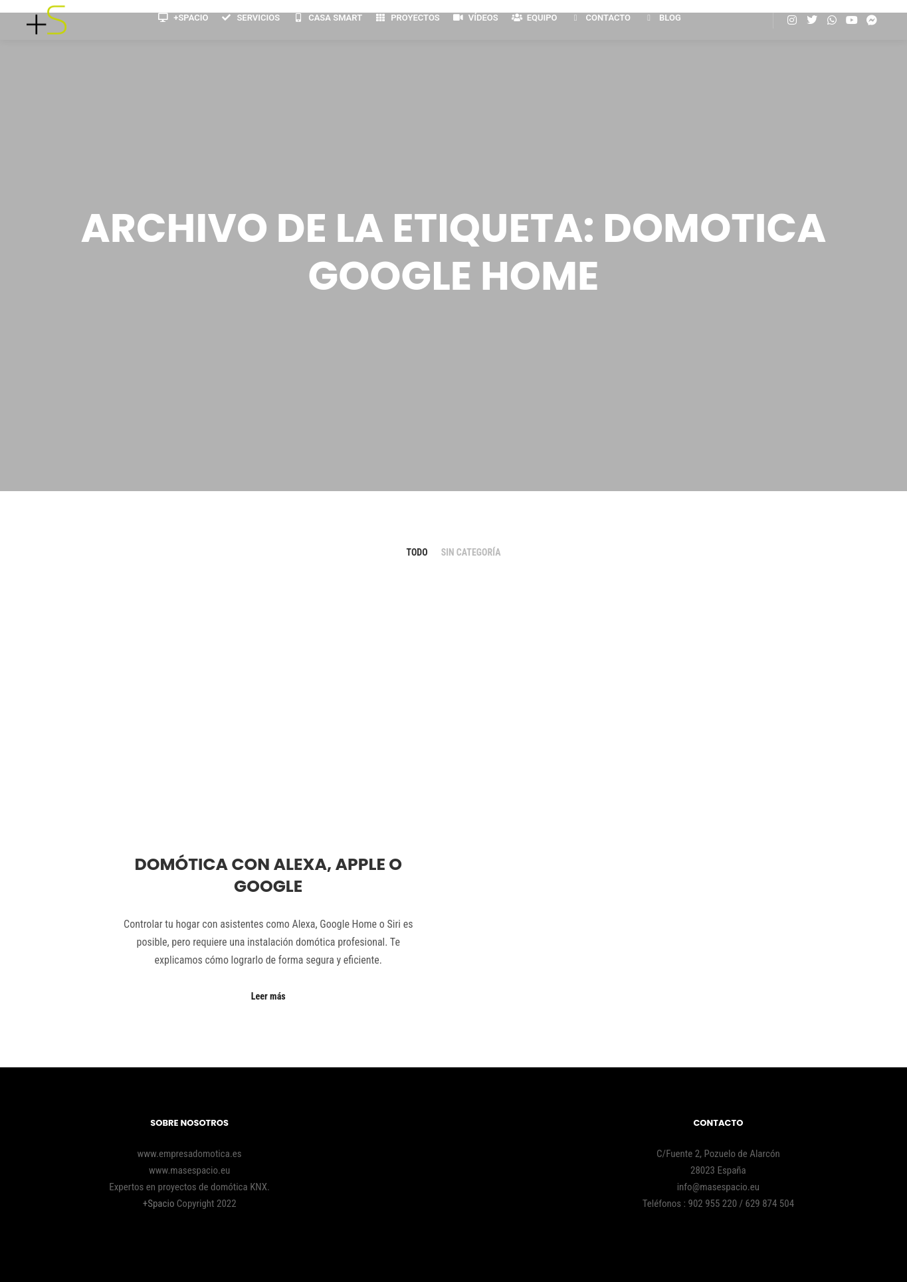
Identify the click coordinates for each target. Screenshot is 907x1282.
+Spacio (160, 1204)
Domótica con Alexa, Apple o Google (268, 875)
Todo (417, 552)
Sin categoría (471, 552)
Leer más (268, 996)
